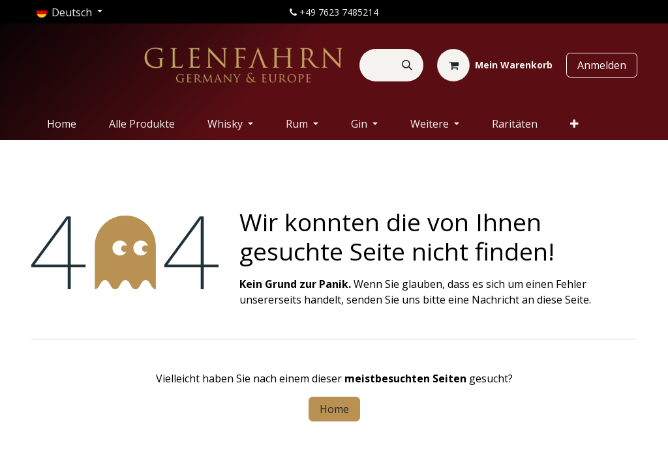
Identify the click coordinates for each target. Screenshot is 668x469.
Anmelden (601, 65)
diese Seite (563, 299)
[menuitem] (62, 123)
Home (334, 409)
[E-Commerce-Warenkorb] (495, 65)
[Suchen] (407, 65)
